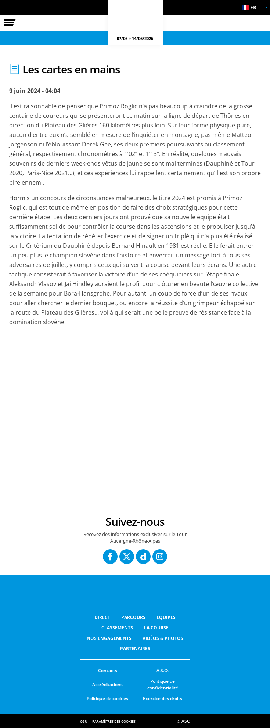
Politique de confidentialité (162, 684)
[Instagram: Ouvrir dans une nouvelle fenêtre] (159, 556)
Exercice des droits (162, 698)
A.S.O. (162, 670)
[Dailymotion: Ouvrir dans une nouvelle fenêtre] (143, 556)
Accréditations (107, 684)
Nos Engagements (109, 638)
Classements (117, 627)
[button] (251, 7)
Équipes (166, 617)
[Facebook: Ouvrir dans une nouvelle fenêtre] (110, 556)
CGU (83, 721)
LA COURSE (156, 627)
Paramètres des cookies (114, 721)
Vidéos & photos (163, 638)
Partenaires (135, 648)
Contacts (107, 670)
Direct (102, 617)
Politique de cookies (107, 698)
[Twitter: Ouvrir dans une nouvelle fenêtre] (126, 556)
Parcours (133, 617)
